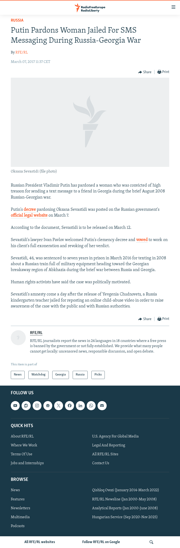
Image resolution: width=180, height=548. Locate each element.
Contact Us (100, 463)
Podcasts (18, 526)
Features (18, 499)
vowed (142, 240)
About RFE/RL (22, 436)
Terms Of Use (21, 454)
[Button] (144, 72)
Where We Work (24, 445)
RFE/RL (21, 52)
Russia (17, 20)
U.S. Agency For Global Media (115, 436)
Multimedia (20, 517)
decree (30, 209)
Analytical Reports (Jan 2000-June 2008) (125, 508)
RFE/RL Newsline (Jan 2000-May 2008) (124, 499)
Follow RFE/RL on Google (101, 542)
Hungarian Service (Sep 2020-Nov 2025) (125, 517)
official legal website (29, 215)
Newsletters (20, 508)
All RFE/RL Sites (105, 454)
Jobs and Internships (27, 463)
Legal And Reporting (108, 445)
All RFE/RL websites (39, 542)
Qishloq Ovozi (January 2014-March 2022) (125, 490)
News (15, 490)
